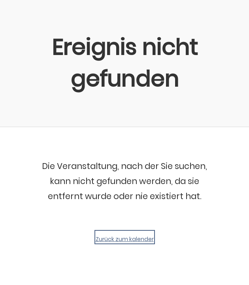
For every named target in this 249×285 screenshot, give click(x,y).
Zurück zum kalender (125, 239)
